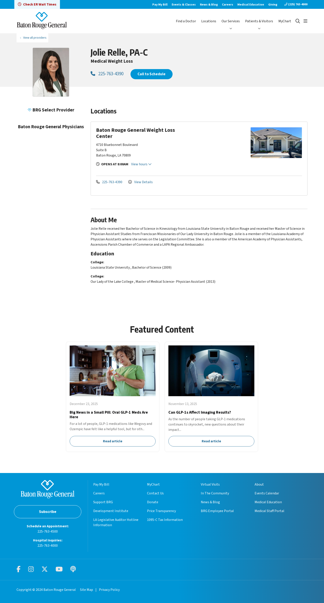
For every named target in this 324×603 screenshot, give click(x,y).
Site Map (86, 589)
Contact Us (155, 493)
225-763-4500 (47, 531)
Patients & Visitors (259, 21)
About (259, 484)
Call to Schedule (152, 74)
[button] (305, 21)
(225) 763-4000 (295, 4)
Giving (272, 4)
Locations (208, 21)
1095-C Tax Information (165, 519)
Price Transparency (161, 511)
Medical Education (250, 4)
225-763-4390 (107, 73)
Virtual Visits (210, 484)
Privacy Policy (109, 589)
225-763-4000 (47, 545)
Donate (152, 502)
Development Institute (110, 511)
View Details (140, 182)
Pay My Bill (160, 4)
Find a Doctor (186, 21)
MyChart (284, 21)
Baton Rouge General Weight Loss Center (135, 133)
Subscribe (47, 511)
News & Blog (209, 4)
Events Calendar (267, 493)
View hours (141, 164)
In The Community (215, 493)
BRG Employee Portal (217, 511)
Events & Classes (184, 4)
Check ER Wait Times (37, 4)
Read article (112, 397)
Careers (227, 4)
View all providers (35, 37)
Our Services (231, 21)
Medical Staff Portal (269, 511)
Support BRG (103, 502)
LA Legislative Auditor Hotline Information (115, 522)
